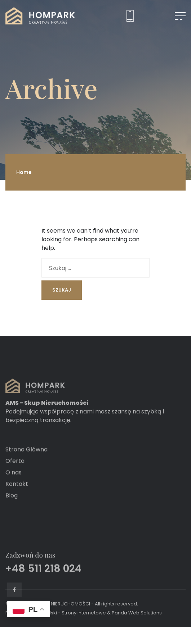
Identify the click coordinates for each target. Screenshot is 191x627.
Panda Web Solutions (137, 612)
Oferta (15, 470)
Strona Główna (26, 459)
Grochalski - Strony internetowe (69, 612)
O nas (13, 482)
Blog (11, 505)
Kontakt (16, 493)
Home (24, 172)
